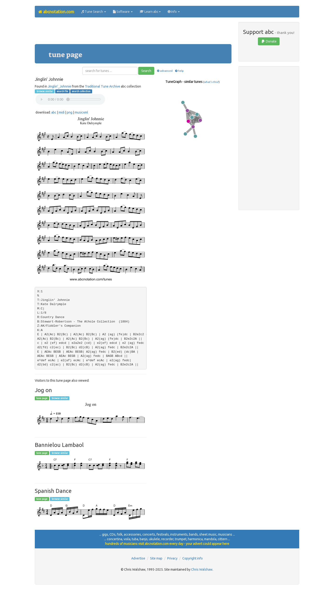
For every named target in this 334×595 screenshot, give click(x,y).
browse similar (44, 91)
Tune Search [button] (93, 11)
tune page (42, 398)
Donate (268, 41)
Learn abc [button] (150, 11)
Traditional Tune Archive (102, 86)
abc (53, 112)
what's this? (211, 81)
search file (62, 91)
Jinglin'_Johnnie (59, 86)
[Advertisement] (133, 32)
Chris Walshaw (201, 569)
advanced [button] (164, 70)
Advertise (138, 558)
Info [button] (174, 11)
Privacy (172, 558)
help (179, 70)
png (69, 112)
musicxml (81, 112)
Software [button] (123, 11)
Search (146, 71)
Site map (156, 558)
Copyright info (192, 558)
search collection (81, 91)
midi (61, 112)
